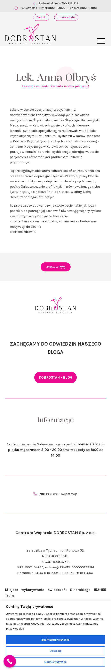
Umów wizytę (66, 17)
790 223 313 (69, 3)
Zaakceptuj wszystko (55, 639)
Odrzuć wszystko (55, 662)
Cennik (41, 17)
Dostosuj (56, 651)
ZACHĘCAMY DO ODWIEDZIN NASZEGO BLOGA (55, 348)
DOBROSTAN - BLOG (55, 377)
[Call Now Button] (9, 661)
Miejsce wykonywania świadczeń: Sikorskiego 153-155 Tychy (55, 592)
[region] (55, 635)
